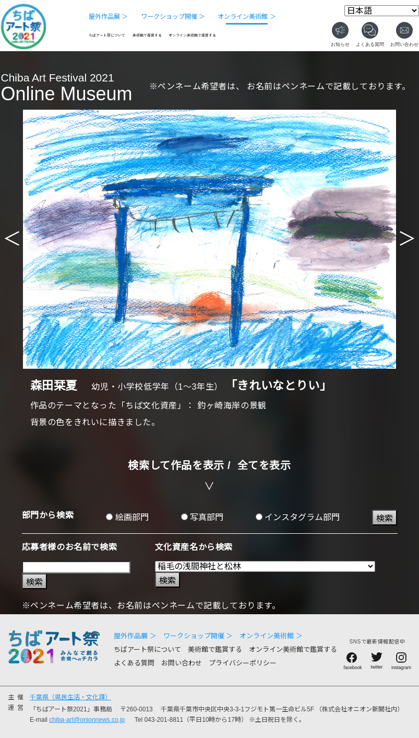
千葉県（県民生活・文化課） (70, 697)
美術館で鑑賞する (147, 35)
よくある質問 (134, 663)
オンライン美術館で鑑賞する (192, 35)
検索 (384, 518)
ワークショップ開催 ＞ (173, 16)
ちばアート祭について (107, 35)
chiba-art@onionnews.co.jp (87, 719)
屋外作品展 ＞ (108, 16)
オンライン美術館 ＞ (247, 16)
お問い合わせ (181, 663)
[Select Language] (381, 10)
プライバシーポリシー (243, 663)
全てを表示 (264, 465)
